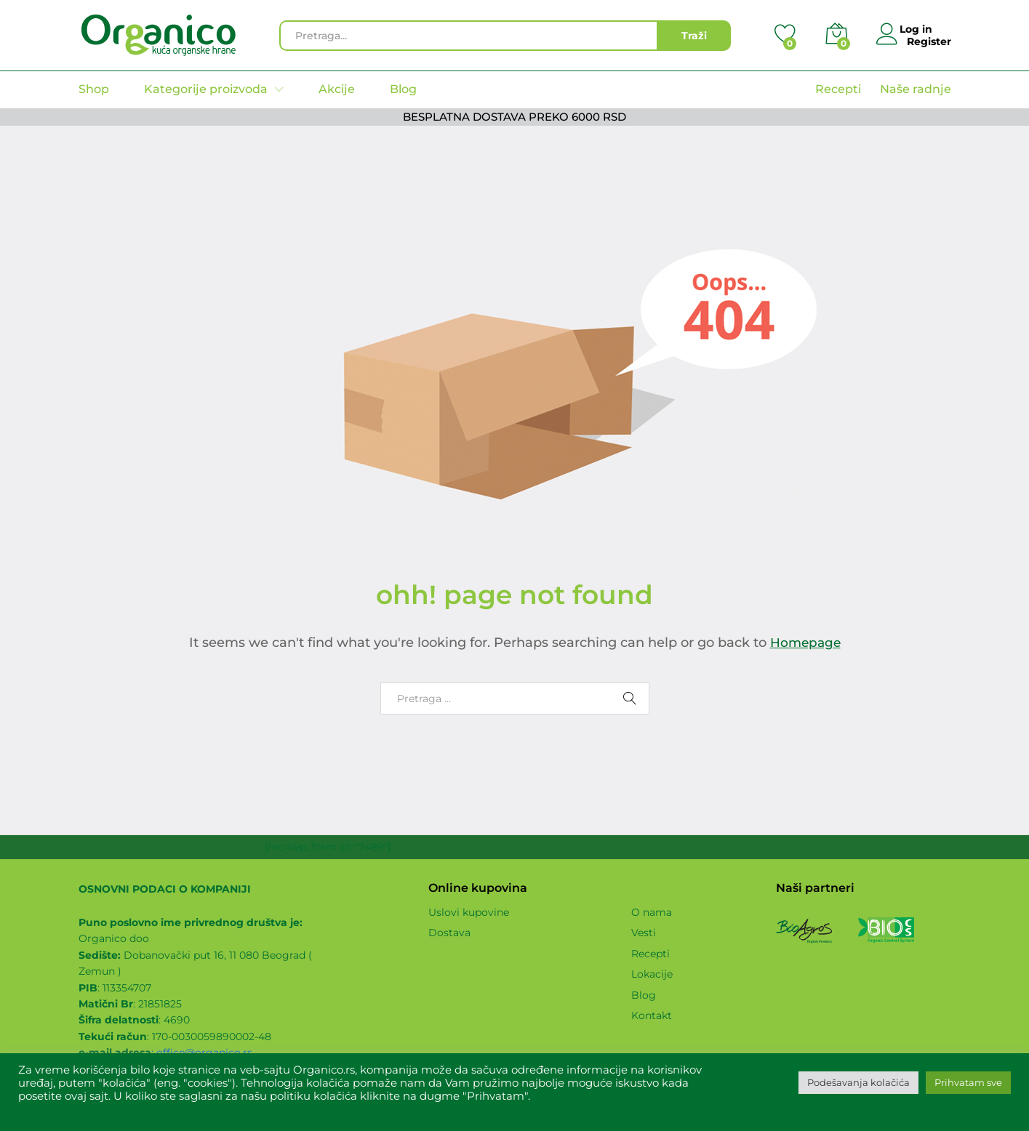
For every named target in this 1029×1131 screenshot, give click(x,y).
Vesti (643, 932)
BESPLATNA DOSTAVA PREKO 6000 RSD (514, 117)
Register (929, 41)
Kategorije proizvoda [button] (206, 89)
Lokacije (652, 974)
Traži (694, 35)
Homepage (805, 643)
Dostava (449, 932)
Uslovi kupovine (468, 912)
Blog (403, 89)
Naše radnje (915, 89)
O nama (651, 912)
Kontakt (651, 1015)
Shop (94, 89)
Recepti (838, 89)
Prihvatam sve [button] (968, 1082)
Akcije (337, 89)
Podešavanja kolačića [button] (858, 1082)
